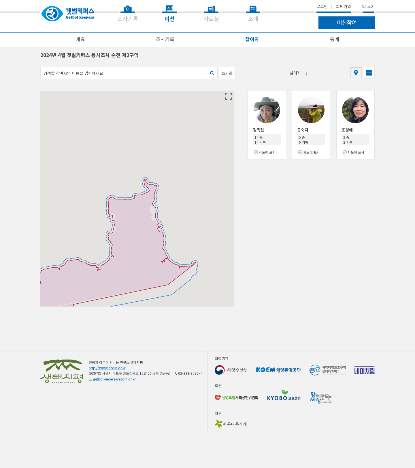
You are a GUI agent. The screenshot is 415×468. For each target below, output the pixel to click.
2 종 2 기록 (347, 139)
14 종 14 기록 (260, 139)
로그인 (322, 6)
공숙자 (302, 130)
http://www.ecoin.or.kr (107, 367)
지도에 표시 (267, 152)
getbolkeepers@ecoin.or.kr (114, 378)
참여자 (252, 39)
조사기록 (165, 39)
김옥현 (258, 130)
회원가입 (343, 6)
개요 (80, 39)
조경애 (347, 130)
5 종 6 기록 (303, 139)
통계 (334, 39)
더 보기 (368, 6)
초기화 (227, 73)
